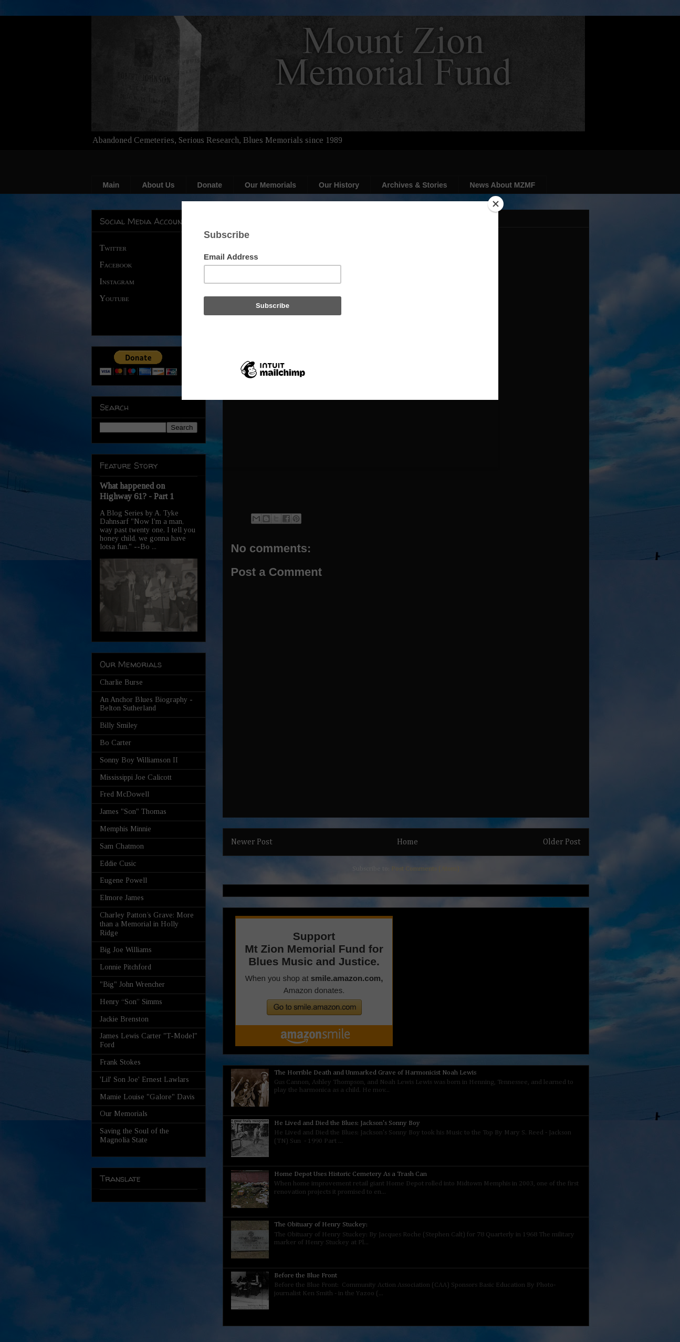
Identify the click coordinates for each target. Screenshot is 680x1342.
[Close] (496, 204)
